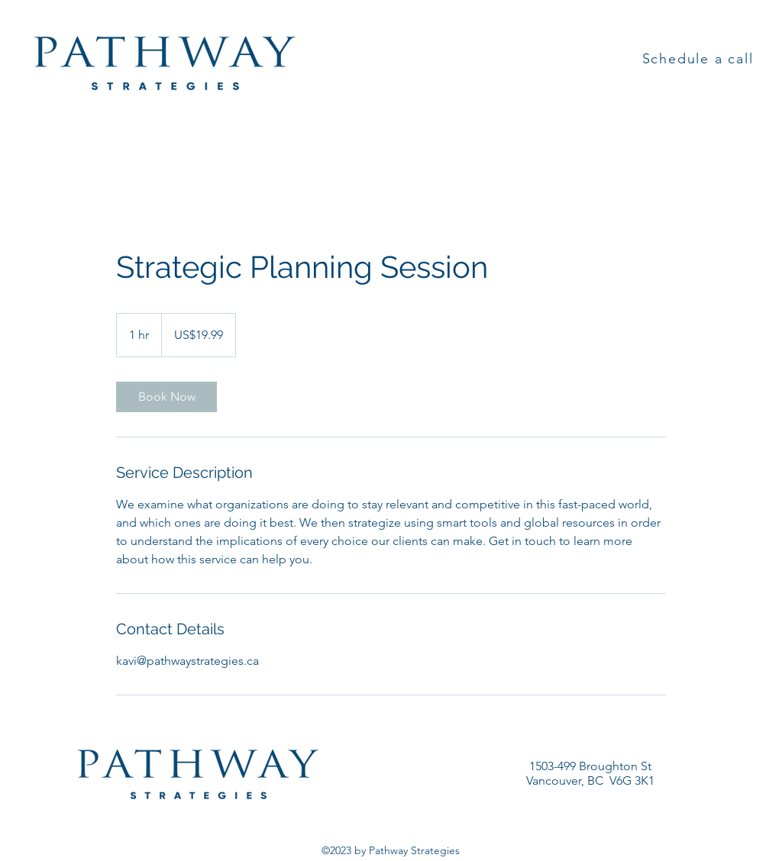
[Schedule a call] (699, 59)
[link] (166, 397)
